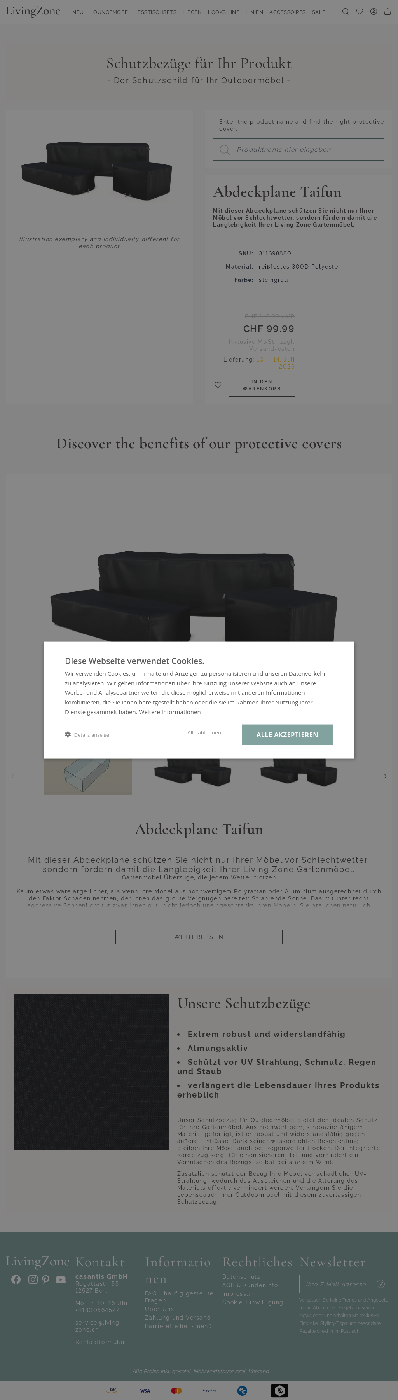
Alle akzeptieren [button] (287, 734)
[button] (88, 734)
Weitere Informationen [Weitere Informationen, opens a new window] (170, 711)
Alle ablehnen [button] (204, 732)
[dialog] (199, 700)
